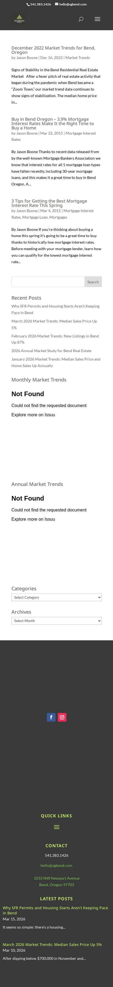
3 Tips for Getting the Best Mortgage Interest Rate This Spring (49, 203)
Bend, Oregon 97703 (56, 884)
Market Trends (77, 57)
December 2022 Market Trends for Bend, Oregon (53, 50)
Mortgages (58, 217)
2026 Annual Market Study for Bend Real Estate (51, 350)
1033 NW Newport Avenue (57, 878)
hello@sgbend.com (56, 865)
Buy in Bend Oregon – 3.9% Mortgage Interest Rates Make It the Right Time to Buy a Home (52, 123)
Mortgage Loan (35, 217)
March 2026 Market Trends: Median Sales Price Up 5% (52, 944)
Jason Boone (27, 57)
